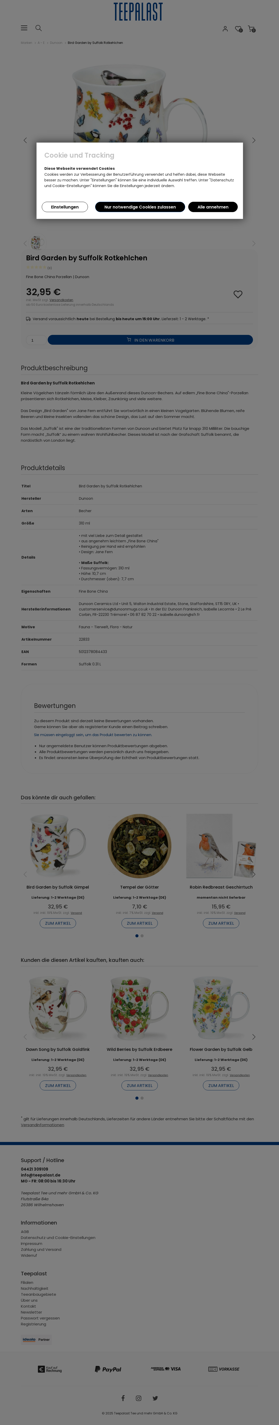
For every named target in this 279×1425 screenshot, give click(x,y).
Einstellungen (65, 207)
